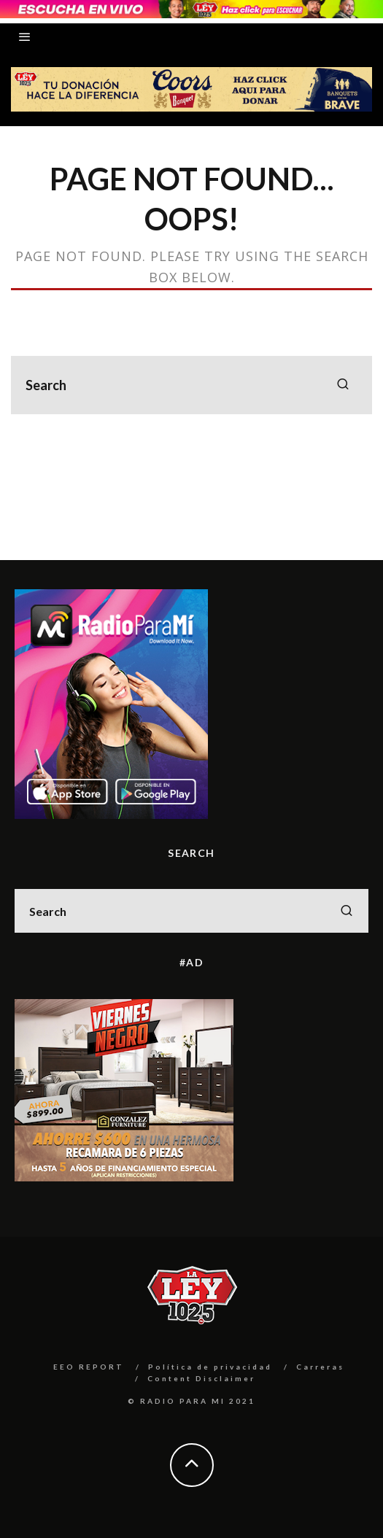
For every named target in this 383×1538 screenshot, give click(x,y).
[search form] (191, 385)
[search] (343, 385)
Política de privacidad (210, 1366)
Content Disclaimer (201, 1378)
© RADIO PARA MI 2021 (191, 1401)
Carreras (320, 1366)
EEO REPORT (88, 1366)
